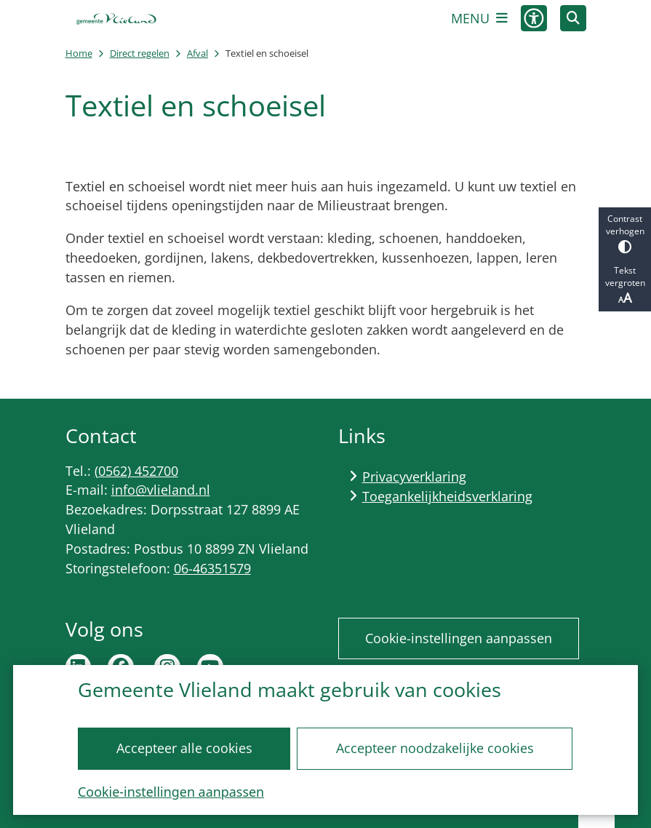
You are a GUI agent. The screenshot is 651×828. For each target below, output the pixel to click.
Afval (197, 53)
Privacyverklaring (414, 476)
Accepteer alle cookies (184, 748)
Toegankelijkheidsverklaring (447, 496)
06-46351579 (212, 568)
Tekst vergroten (625, 285)
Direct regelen (139, 53)
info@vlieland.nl (160, 489)
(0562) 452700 (136, 470)
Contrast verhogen (625, 233)
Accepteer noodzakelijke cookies (435, 748)
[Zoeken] (573, 17)
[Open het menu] (479, 18)
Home (78, 53)
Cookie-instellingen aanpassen (171, 791)
